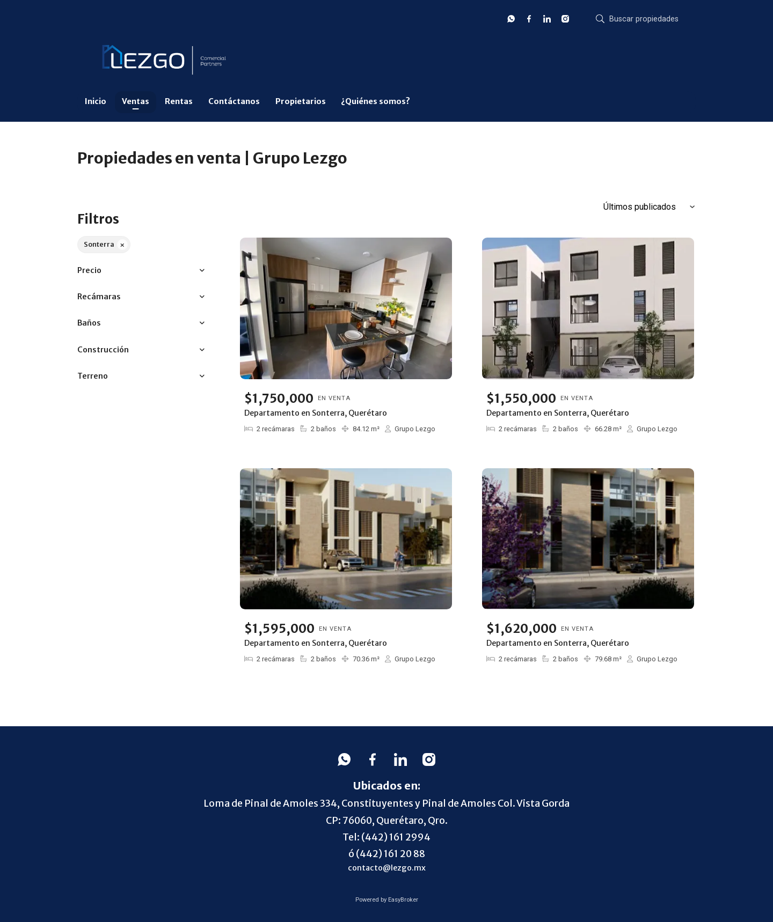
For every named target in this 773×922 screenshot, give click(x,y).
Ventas (135, 101)
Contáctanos (234, 101)
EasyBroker (403, 899)
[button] (141, 270)
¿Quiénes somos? (375, 101)
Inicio (95, 101)
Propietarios (300, 101)
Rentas (179, 101)
